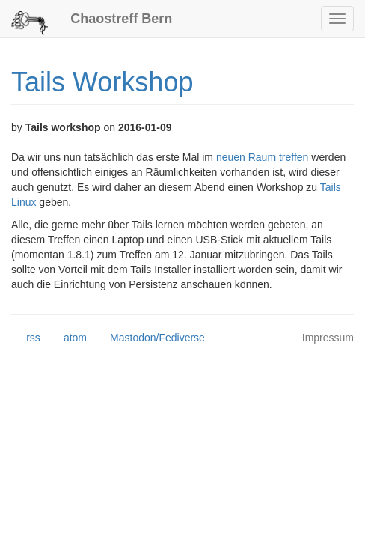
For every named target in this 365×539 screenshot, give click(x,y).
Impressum (328, 338)
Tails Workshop (102, 82)
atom (68, 338)
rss (25, 338)
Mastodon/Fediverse (150, 338)
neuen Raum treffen (262, 157)
